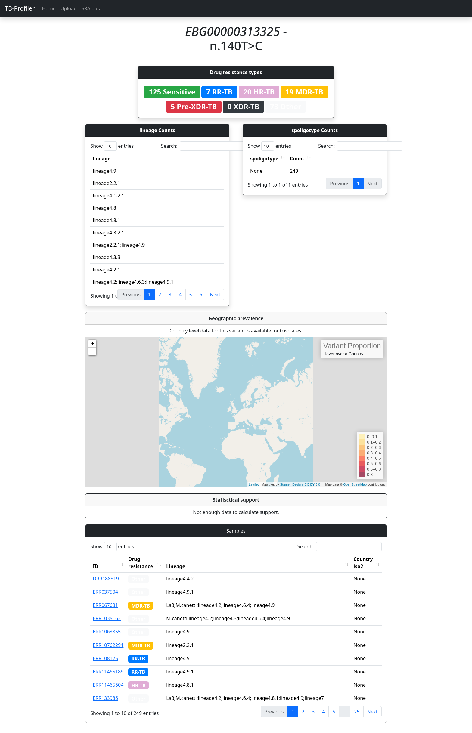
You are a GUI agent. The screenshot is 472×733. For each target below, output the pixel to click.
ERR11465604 (108, 685)
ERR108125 (105, 658)
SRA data (92, 8)
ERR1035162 (107, 618)
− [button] (92, 351)
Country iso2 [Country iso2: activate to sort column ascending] (363, 563)
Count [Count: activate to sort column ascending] (297, 158)
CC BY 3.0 (312, 484)
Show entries (112, 146)
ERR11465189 (108, 671)
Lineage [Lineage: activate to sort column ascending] (175, 566)
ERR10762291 (108, 645)
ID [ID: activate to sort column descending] (95, 566)
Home (49, 8)
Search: (203, 146)
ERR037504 (105, 592)
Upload (69, 8)
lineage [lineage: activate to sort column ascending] (101, 158)
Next (215, 294)
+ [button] (92, 343)
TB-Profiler (20, 8)
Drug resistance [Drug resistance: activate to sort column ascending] (140, 563)
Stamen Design (291, 484)
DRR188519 (106, 578)
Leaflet (254, 484)
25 (356, 711)
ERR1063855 (107, 631)
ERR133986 (105, 698)
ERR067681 (105, 605)
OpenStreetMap (355, 484)
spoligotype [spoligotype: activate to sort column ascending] (264, 158)
